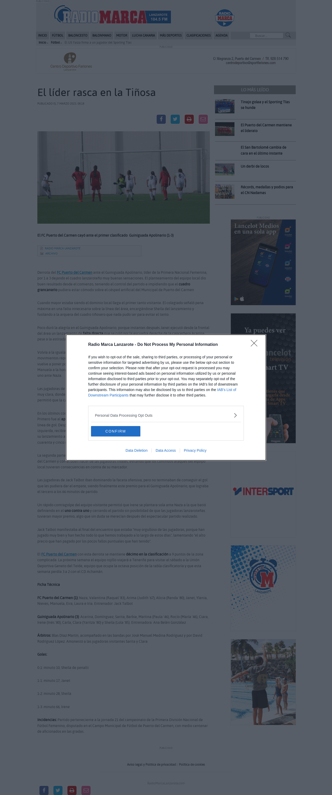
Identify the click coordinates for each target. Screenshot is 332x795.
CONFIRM (115, 431)
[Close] (256, 345)
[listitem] (166, 415)
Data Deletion (137, 450)
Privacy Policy (195, 450)
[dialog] (166, 397)
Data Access (166, 450)
